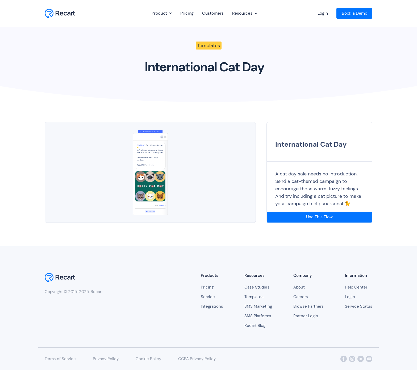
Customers (213, 13)
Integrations (212, 306)
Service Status (358, 306)
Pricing (187, 13)
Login (323, 13)
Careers (300, 296)
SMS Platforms (257, 316)
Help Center (356, 287)
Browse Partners (308, 306)
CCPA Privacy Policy (197, 358)
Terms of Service (60, 358)
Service (208, 296)
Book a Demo (354, 13)
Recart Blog (254, 325)
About (299, 287)
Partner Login (305, 316)
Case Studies (256, 287)
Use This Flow (319, 217)
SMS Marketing (258, 306)
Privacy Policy (106, 358)
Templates (254, 296)
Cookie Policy (148, 358)
